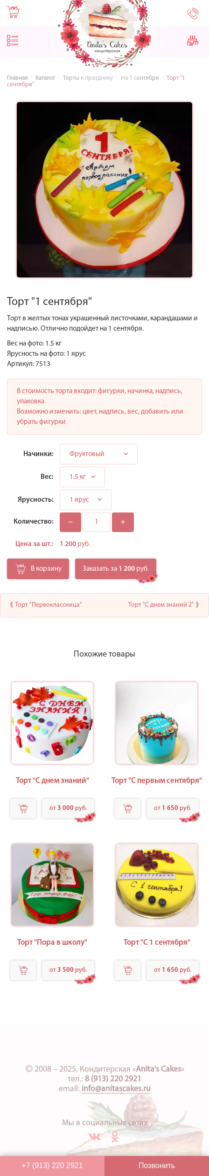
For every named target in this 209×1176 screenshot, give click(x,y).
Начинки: (38, 454)
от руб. (68, 808)
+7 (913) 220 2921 (52, 1165)
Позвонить (157, 1165)
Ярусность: (36, 500)
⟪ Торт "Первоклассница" (46, 605)
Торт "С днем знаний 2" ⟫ (163, 605)
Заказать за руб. (116, 569)
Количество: (34, 522)
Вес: (47, 477)
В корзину (38, 571)
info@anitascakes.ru (116, 1089)
